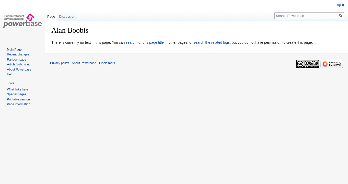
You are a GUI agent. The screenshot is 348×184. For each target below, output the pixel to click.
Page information (18, 104)
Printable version (18, 99)
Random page (16, 59)
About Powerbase (19, 69)
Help (10, 74)
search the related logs (211, 42)
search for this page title (145, 42)
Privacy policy (59, 63)
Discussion (67, 16)
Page (51, 16)
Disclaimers (107, 63)
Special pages (16, 94)
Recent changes (18, 54)
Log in (339, 5)
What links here (17, 89)
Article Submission (19, 64)
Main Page (14, 49)
